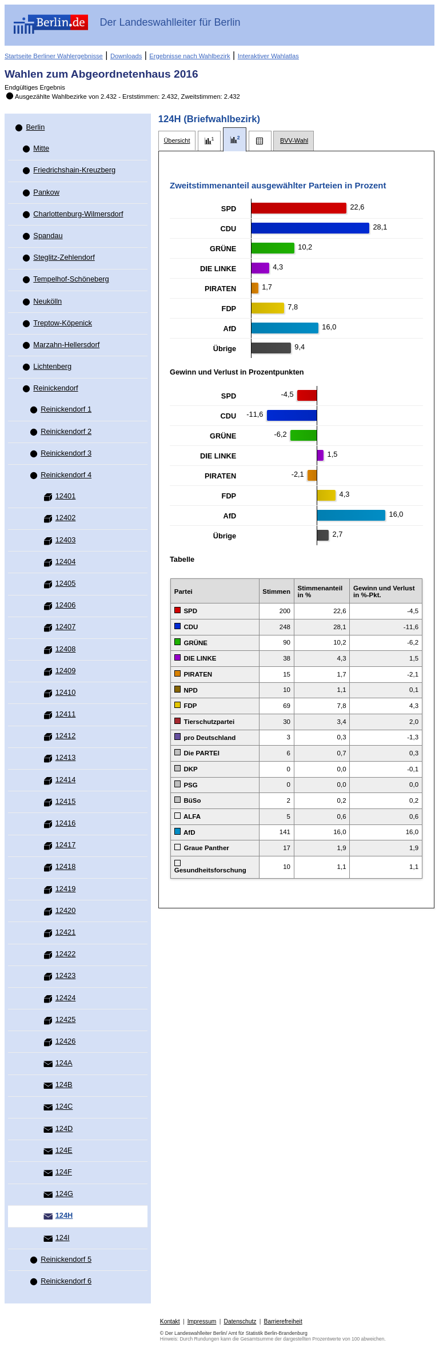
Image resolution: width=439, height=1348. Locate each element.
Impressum (202, 1321)
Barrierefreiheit (283, 1321)
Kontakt (170, 1321)
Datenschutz (240, 1321)
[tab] (177, 140)
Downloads (126, 56)
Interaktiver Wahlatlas (268, 56)
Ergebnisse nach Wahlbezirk (189, 56)
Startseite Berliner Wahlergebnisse (54, 56)
